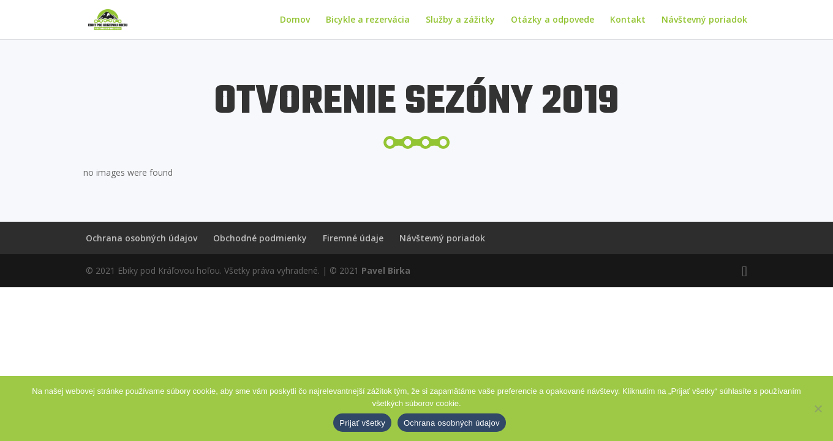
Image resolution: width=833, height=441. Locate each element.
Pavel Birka (385, 270)
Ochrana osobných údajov (141, 238)
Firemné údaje (353, 238)
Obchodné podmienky (260, 238)
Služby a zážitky (460, 20)
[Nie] (818, 408)
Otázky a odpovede (552, 20)
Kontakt (628, 20)
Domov (295, 20)
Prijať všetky (362, 423)
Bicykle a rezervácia (368, 20)
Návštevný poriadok (704, 20)
